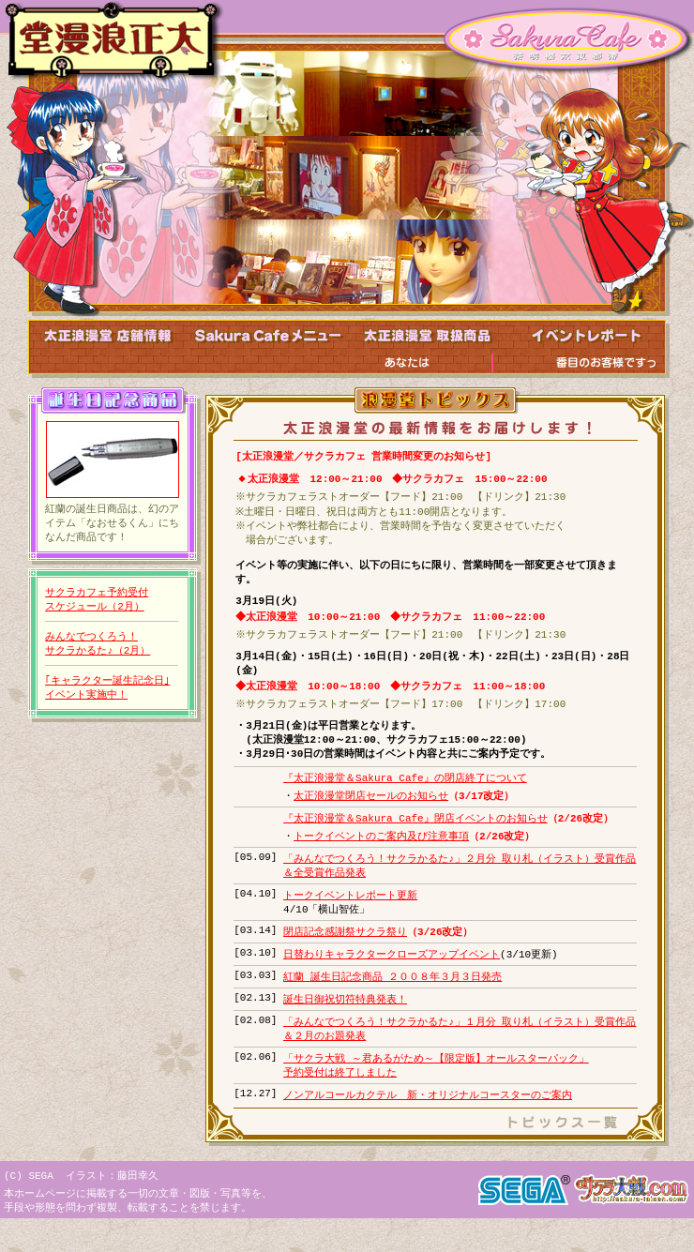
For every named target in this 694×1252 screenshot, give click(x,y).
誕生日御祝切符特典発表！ (345, 1025)
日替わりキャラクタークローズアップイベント (391, 978)
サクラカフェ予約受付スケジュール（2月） (96, 602)
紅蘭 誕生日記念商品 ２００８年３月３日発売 (392, 1001)
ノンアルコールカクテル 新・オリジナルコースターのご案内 (427, 1125)
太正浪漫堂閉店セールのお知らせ (371, 812)
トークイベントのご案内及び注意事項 (381, 854)
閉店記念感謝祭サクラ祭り (345, 954)
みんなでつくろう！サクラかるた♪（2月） (97, 648)
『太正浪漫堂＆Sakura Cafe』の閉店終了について (405, 793)
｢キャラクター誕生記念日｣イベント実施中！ (107, 694)
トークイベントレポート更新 (350, 916)
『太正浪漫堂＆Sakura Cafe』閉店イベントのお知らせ (415, 835)
